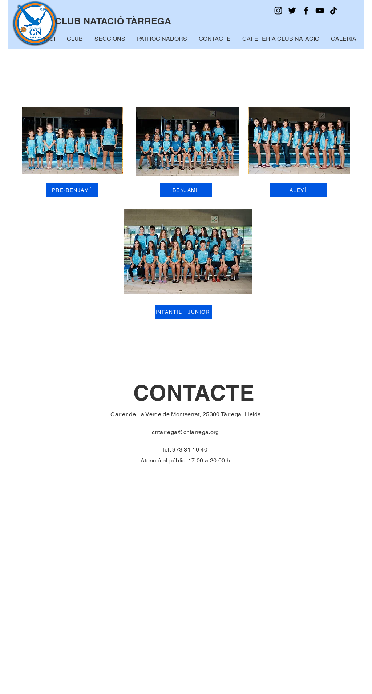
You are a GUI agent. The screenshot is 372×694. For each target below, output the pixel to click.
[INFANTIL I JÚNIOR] (183, 312)
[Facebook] (306, 10)
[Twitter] (292, 10)
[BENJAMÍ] (186, 190)
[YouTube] (320, 10)
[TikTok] (333, 10)
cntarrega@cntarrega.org (185, 432)
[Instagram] (278, 10)
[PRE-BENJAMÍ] (72, 190)
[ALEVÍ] (298, 190)
